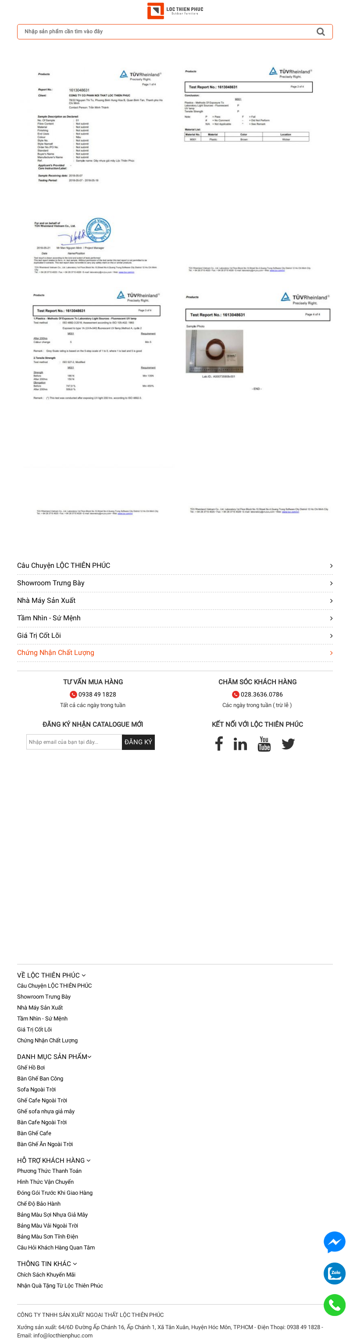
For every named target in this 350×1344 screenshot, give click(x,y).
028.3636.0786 (257, 694)
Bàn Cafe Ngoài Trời (42, 1122)
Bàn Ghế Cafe (34, 1133)
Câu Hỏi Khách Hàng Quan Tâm (56, 1247)
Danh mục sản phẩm (54, 1057)
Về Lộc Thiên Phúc (51, 975)
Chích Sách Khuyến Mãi (46, 1274)
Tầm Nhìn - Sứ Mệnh (49, 618)
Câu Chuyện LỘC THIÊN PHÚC (63, 565)
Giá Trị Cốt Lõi (39, 635)
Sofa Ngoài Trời (36, 1089)
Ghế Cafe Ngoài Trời (42, 1100)
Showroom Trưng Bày (51, 583)
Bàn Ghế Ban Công (40, 1078)
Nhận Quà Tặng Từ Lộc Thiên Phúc (60, 1285)
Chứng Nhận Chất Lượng (55, 652)
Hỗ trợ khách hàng (54, 1161)
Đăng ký (138, 742)
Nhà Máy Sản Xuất (46, 600)
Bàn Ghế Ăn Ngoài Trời (45, 1144)
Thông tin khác (47, 1264)
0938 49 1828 (93, 694)
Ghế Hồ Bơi (31, 1067)
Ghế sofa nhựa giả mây (46, 1111)
